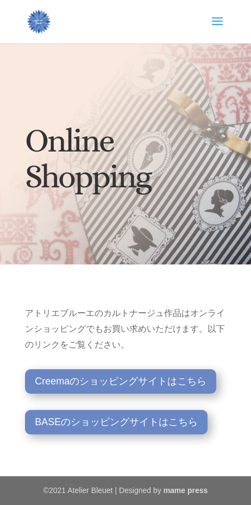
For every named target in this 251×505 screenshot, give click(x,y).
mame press (186, 490)
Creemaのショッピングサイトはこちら (120, 381)
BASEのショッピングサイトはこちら (116, 421)
